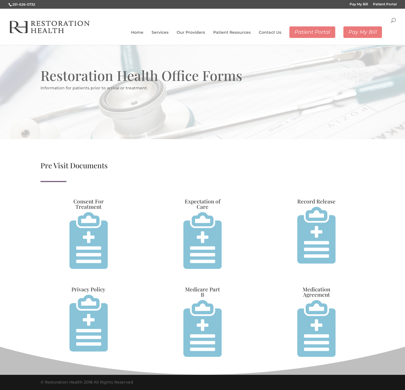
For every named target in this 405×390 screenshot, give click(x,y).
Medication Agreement (316, 291)
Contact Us (270, 32)
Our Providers (191, 32)
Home (137, 32)
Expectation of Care (202, 204)
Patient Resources (232, 32)
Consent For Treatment (88, 204)
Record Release (316, 201)
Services (160, 32)
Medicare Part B (202, 291)
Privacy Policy (88, 289)
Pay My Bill (359, 4)
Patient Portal (385, 4)
